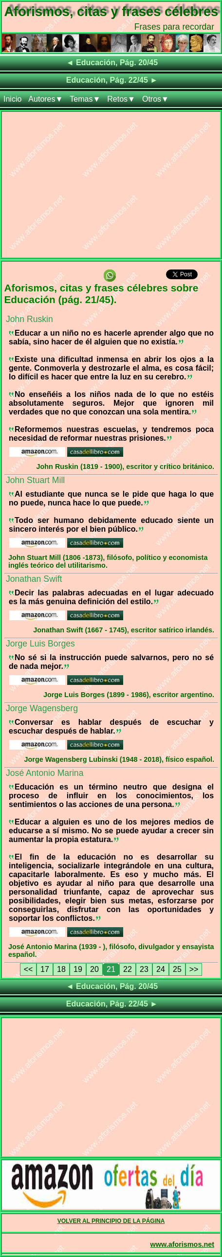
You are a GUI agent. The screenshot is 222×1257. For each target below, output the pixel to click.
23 (144, 969)
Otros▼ (155, 99)
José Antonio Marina (44, 773)
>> (194, 969)
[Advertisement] (111, 186)
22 (127, 969)
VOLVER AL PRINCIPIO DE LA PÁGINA (111, 1221)
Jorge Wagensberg (42, 708)
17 (44, 969)
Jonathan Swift (34, 579)
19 (78, 969)
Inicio (12, 99)
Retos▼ (121, 99)
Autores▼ (45, 99)
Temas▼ (85, 99)
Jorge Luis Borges (40, 643)
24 (160, 969)
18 (61, 969)
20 (94, 969)
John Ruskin (29, 319)
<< (28, 969)
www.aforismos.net (182, 1244)
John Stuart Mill (35, 480)
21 (111, 969)
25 (177, 969)
